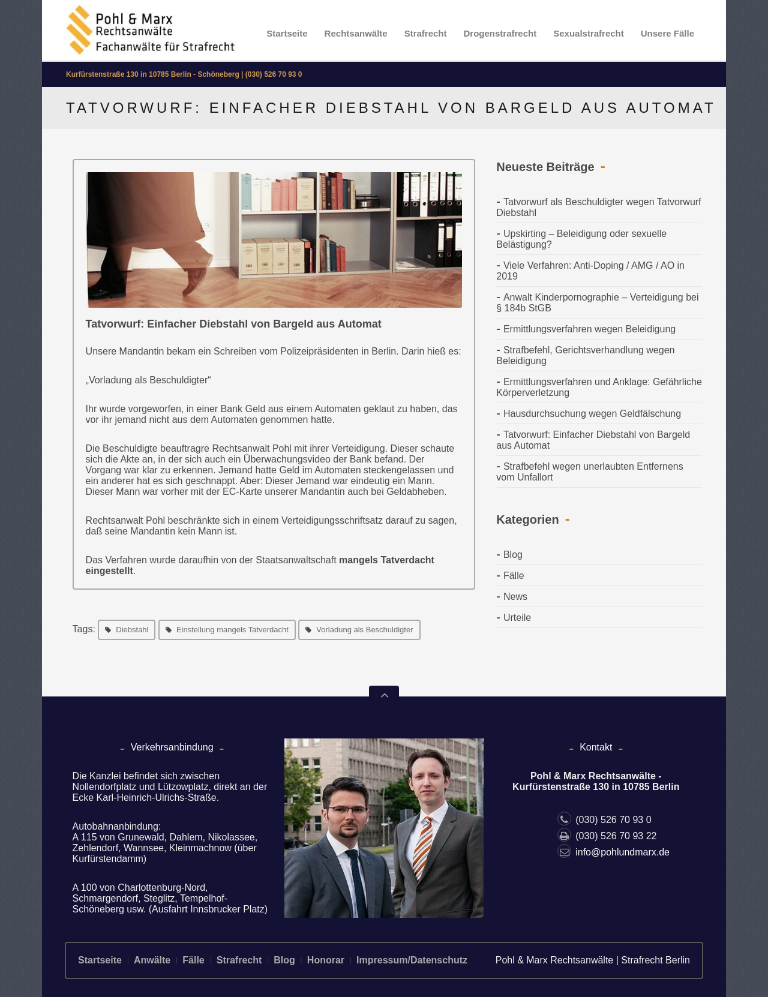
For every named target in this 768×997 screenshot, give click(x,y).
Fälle (513, 575)
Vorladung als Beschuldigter (364, 629)
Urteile (517, 617)
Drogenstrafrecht (500, 33)
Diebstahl (132, 629)
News (515, 596)
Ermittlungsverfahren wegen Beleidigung (589, 329)
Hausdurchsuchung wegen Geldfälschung (592, 414)
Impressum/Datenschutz (411, 960)
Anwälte (152, 960)
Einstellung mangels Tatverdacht (232, 629)
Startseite (286, 33)
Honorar (325, 960)
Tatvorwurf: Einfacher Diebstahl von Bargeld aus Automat (234, 324)
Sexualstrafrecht (588, 33)
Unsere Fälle (667, 33)
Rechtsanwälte (356, 33)
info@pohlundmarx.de (613, 852)
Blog (513, 554)
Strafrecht (425, 33)
